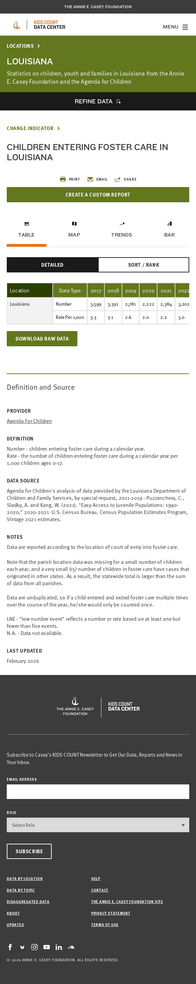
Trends (121, 235)
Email (97, 179)
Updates (15, 924)
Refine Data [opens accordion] (94, 101)
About (13, 913)
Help (95, 878)
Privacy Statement (110, 913)
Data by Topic (21, 890)
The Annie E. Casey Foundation (98, 6)
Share (125, 179)
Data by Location (25, 878)
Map (74, 235)
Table (26, 235)
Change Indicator (30, 128)
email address (22, 779)
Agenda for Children (29, 420)
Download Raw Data (42, 338)
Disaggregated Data (28, 901)
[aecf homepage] (17, 24)
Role (12, 812)
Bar (169, 235)
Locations (20, 45)
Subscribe (29, 851)
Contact (99, 890)
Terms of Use (105, 924)
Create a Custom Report (98, 194)
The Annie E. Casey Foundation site (127, 901)
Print (69, 179)
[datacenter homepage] (49, 24)
